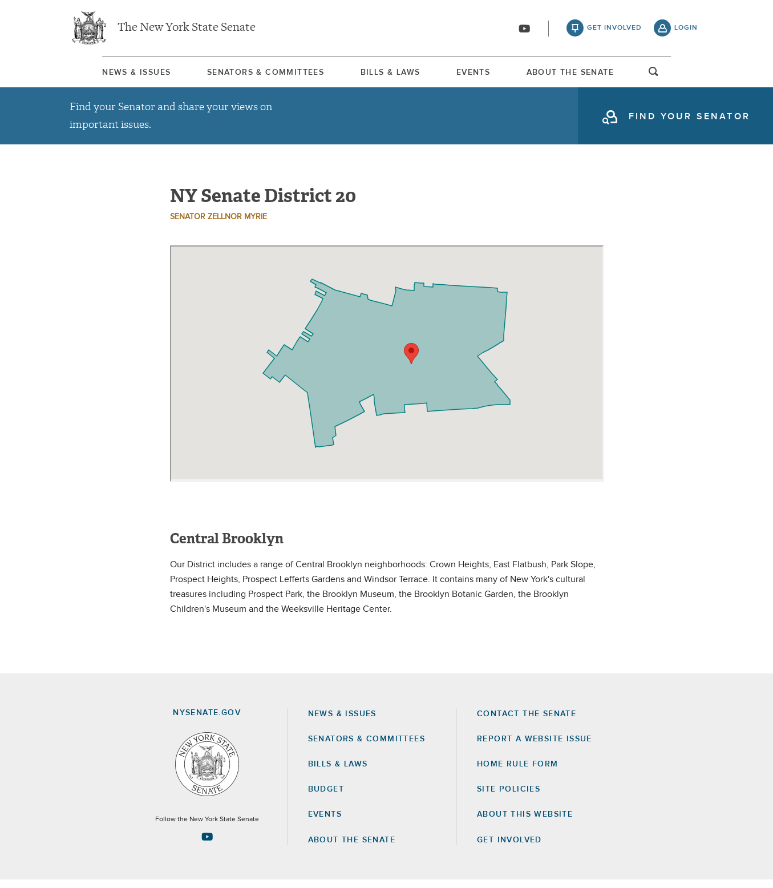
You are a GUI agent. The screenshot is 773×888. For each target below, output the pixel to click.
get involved (614, 28)
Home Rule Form (517, 772)
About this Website (525, 822)
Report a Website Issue (534, 747)
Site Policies (508, 797)
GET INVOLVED (509, 848)
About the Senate (351, 848)
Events (484, 74)
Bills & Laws (387, 74)
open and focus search (686, 75)
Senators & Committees (247, 74)
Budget (326, 797)
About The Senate (596, 74)
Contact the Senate (526, 722)
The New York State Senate (187, 28)
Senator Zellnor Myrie (218, 225)
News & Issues (104, 74)
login (686, 28)
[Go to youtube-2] (524, 29)
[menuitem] (104, 73)
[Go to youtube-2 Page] (207, 844)
